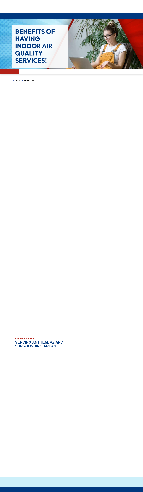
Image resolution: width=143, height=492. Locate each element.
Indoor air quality (67, 15)
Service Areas (97, 15)
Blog (116, 15)
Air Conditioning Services (30, 15)
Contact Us (125, 15)
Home (16, 15)
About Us (108, 15)
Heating (45, 15)
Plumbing (54, 15)
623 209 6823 (92, 7)
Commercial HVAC (83, 15)
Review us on (57, 7)
